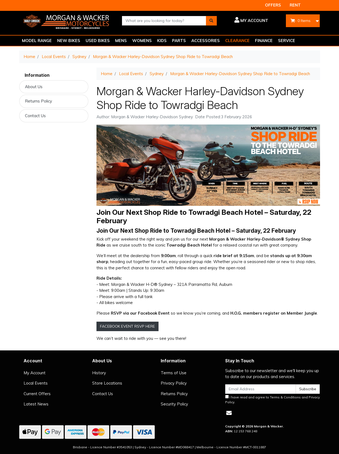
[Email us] (229, 413)
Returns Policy (38, 101)
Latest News (36, 404)
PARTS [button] (179, 40)
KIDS (162, 40)
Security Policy (174, 404)
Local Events (36, 383)
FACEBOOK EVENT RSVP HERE (127, 326)
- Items (300, 20)
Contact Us (35, 115)
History (99, 372)
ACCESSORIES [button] (205, 40)
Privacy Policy (174, 383)
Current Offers (37, 393)
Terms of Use (173, 372)
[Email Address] (260, 389)
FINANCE (264, 40)
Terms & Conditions (285, 397)
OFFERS (273, 5)
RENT (295, 5)
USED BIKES (98, 40)
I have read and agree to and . (272, 399)
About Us (34, 86)
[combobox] (164, 20)
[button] (246, 20)
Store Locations (107, 383)
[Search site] (211, 20)
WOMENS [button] (142, 40)
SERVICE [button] (286, 40)
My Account (35, 372)
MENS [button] (121, 40)
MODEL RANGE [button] (37, 40)
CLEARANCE (237, 40)
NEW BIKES (68, 40)
